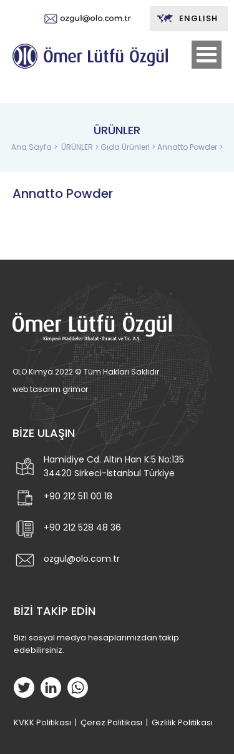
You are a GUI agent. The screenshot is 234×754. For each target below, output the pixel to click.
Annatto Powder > (190, 147)
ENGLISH (187, 18)
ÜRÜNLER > (80, 147)
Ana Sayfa (32, 147)
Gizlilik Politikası (182, 722)
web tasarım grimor (50, 389)
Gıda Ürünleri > (128, 147)
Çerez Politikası (111, 722)
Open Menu (207, 55)
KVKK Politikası (42, 722)
